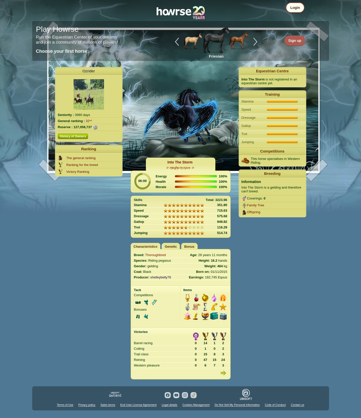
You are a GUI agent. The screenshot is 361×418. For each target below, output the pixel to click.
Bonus (189, 246)
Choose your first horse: (62, 51)
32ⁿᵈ (89, 121)
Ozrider (88, 71)
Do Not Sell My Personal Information (237, 404)
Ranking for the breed (82, 165)
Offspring (254, 212)
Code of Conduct (275, 404)
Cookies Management (196, 404)
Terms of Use (65, 404)
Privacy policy (86, 404)
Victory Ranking (77, 172)
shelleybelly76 (160, 277)
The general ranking (81, 158)
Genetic (171, 246)
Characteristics (146, 246)
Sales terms (107, 404)
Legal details (169, 404)
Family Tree (255, 205)
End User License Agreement (138, 404)
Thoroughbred (155, 255)
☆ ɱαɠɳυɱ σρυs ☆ (180, 168)
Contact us (297, 404)
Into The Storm (180, 162)
